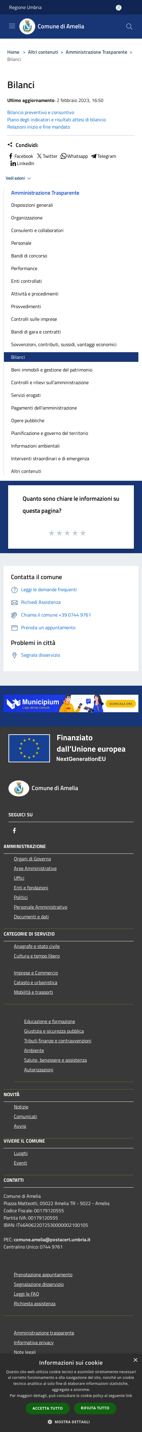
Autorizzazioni (38, 1069)
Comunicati (25, 1116)
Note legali (25, 1352)
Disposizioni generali (32, 205)
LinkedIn (22, 163)
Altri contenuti (43, 52)
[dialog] (71, 1393)
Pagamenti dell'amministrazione (44, 407)
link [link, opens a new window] (129, 1395)
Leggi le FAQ (26, 1293)
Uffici (19, 878)
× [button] (135, 1360)
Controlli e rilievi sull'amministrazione (50, 382)
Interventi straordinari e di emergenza (50, 458)
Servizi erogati (26, 395)
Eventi (20, 1162)
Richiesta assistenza (34, 1303)
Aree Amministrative (35, 868)
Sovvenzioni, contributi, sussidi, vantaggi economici (64, 344)
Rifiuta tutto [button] (95, 1408)
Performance (24, 268)
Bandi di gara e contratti (36, 331)
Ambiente (34, 1050)
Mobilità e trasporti (33, 992)
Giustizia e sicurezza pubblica (54, 1031)
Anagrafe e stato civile (37, 946)
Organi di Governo (32, 858)
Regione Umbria (25, 7)
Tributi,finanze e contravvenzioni (57, 1040)
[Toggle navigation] (12, 26)
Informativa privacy (34, 1342)
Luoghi (21, 1153)
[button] (71, 1422)
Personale (21, 243)
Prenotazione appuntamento (43, 1274)
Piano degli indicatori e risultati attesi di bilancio (56, 119)
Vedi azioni (19, 178)
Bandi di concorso (29, 255)
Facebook (20, 156)
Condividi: (22, 145)
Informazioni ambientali (35, 445)
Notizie (21, 1106)
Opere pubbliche (27, 420)
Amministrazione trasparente (44, 1332)
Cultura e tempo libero (37, 955)
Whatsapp (74, 156)
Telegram (103, 156)
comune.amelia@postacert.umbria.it (52, 1239)
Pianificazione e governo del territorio (49, 433)
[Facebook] (14, 830)
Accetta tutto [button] (48, 1408)
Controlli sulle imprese (34, 319)
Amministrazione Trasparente (96, 52)
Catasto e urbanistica (35, 982)
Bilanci (18, 357)
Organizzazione (27, 217)
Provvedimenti (26, 306)
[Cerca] (129, 26)
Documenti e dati (31, 916)
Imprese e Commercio (36, 972)
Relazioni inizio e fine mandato (38, 126)
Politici (21, 897)
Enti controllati (26, 281)
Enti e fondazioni (31, 887)
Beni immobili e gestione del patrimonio (51, 369)
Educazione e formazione (49, 1021)
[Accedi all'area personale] (119, 8)
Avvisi (20, 1126)
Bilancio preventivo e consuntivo (40, 112)
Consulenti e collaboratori (37, 230)
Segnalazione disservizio (39, 1284)
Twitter (47, 156)
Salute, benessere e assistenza (55, 1060)
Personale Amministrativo (40, 907)
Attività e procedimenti (34, 293)
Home (13, 52)
